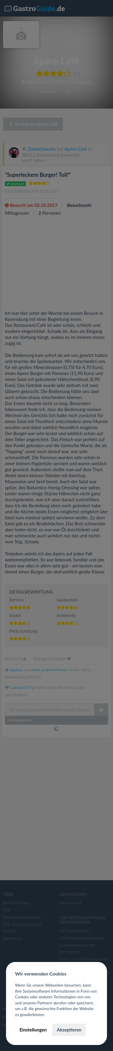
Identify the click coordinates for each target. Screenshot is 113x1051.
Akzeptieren (69, 1029)
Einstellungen (33, 1029)
